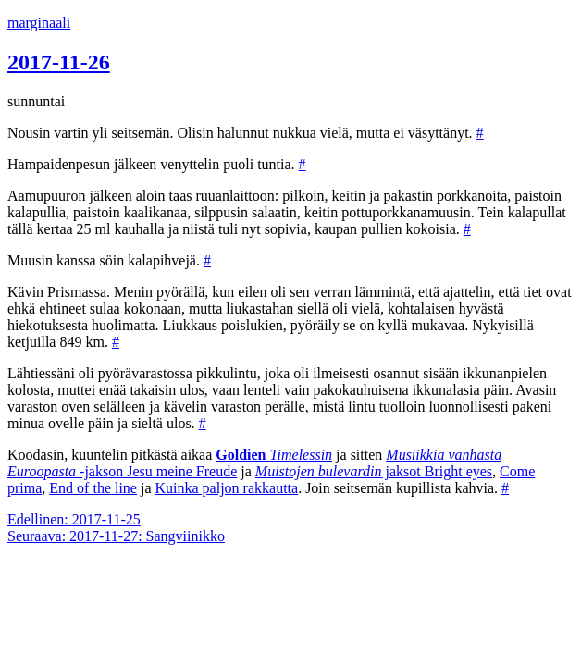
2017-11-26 (58, 62)
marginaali (38, 23)
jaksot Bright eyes (373, 471)
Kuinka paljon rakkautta (227, 488)
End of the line (93, 488)
